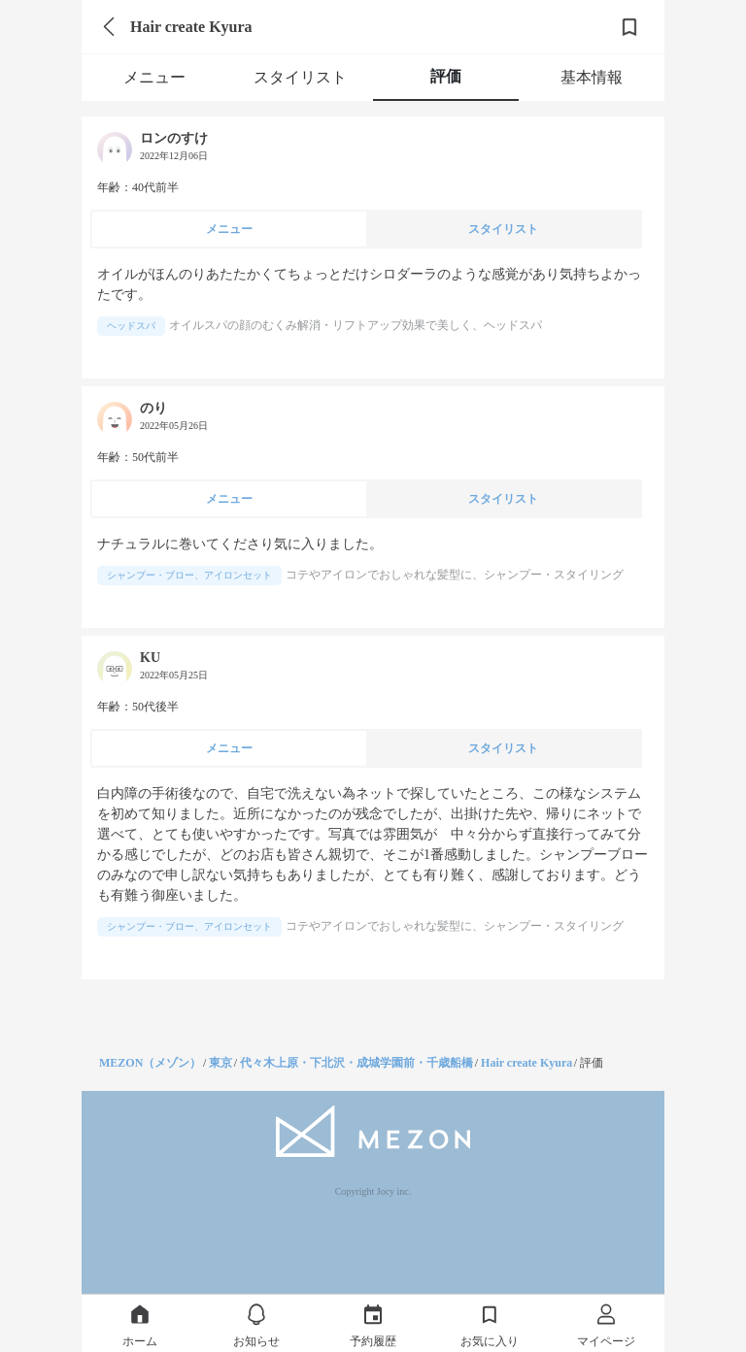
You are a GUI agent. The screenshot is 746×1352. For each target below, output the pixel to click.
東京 (220, 1063)
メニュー (154, 77)
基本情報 (591, 77)
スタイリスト (300, 77)
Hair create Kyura (526, 1063)
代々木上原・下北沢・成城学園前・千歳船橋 (356, 1063)
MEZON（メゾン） (150, 1063)
